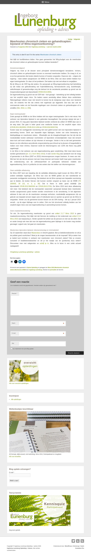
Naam (13, 323)
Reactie (14, 293)
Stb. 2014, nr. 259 (23, 108)
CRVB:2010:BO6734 (49, 127)
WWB (24, 269)
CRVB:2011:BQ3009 (18, 127)
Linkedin (78, 541)
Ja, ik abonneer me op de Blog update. (22, 348)
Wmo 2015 (51, 267)
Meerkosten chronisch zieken (50, 55)
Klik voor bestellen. (15, 456)
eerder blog (55, 154)
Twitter (73, 541)
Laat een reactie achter (54, 47)
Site (13, 343)
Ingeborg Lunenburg (38, 47)
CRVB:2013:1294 (33, 127)
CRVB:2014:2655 (44, 92)
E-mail (14, 333)
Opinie (29, 267)
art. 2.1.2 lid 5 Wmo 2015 (35, 154)
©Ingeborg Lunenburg (25, 252)
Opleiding (34, 267)
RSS (82, 541)
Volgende (78, 39)
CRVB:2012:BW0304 (27, 186)
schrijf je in (44, 243)
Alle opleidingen (16, 399)
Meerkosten (18, 269)
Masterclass (35, 233)
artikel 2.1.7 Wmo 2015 (64, 213)
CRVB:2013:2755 (44, 186)
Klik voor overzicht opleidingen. (19, 383)
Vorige (69, 39)
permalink (53, 269)
